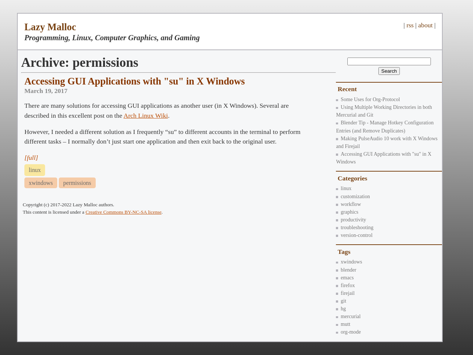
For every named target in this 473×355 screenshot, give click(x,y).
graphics (347, 212)
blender (346, 270)
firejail (345, 293)
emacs (345, 277)
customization (353, 196)
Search (389, 71)
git (341, 301)
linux (343, 188)
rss (410, 25)
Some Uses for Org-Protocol (368, 99)
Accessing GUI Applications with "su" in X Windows (134, 81)
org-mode (348, 332)
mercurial (348, 316)
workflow (348, 204)
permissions (77, 182)
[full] (31, 157)
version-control (354, 235)
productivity (351, 220)
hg (341, 308)
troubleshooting (354, 227)
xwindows (349, 262)
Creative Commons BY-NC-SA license (124, 212)
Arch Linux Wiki (145, 115)
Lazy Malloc (50, 26)
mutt (343, 324)
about (425, 25)
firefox (345, 285)
